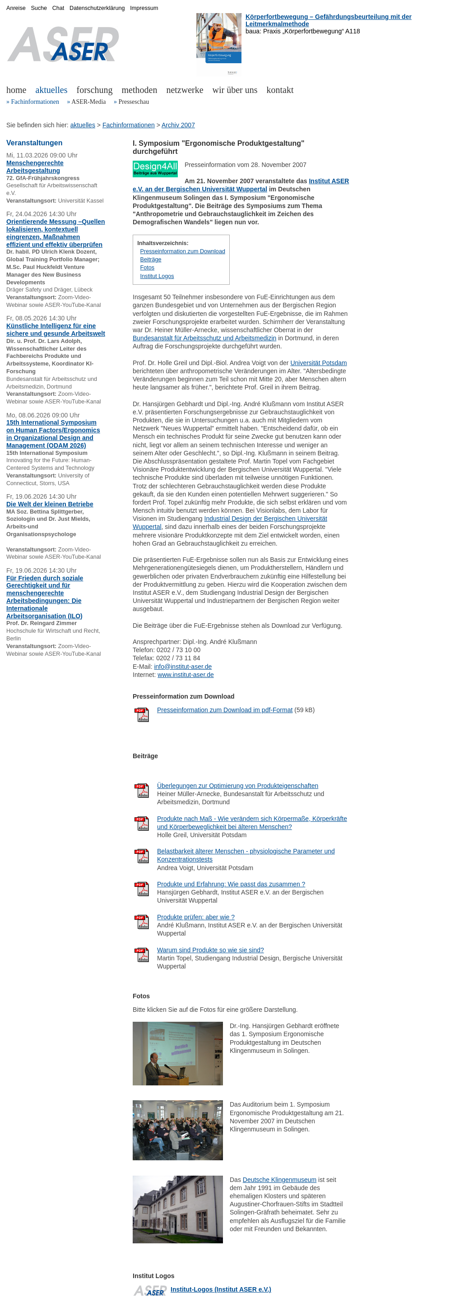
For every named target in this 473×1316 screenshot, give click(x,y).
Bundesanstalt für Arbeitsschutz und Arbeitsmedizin (204, 338)
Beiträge (151, 259)
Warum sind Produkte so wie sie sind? (210, 950)
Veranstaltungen (34, 143)
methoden (140, 90)
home (16, 90)
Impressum (144, 8)
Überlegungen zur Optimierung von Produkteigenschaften (237, 785)
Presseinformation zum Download (182, 251)
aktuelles (51, 90)
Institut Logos (157, 276)
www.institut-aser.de (186, 674)
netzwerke (184, 90)
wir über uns (235, 90)
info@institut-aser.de (183, 666)
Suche (39, 8)
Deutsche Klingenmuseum (279, 1179)
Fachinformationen (35, 101)
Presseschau (133, 101)
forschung (95, 90)
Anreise (16, 8)
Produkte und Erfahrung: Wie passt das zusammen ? (231, 884)
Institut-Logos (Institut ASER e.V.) (221, 1289)
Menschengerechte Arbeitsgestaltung (35, 166)
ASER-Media (88, 101)
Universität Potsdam (318, 362)
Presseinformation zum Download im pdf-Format (224, 710)
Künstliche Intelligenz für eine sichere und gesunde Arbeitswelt (55, 329)
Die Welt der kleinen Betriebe (49, 504)
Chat (58, 8)
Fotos (147, 267)
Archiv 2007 (178, 125)
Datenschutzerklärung (97, 8)
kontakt (280, 90)
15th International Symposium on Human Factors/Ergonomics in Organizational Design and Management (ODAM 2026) (53, 434)
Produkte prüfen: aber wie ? (196, 917)
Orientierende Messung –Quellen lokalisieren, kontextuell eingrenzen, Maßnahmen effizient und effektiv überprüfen (55, 233)
